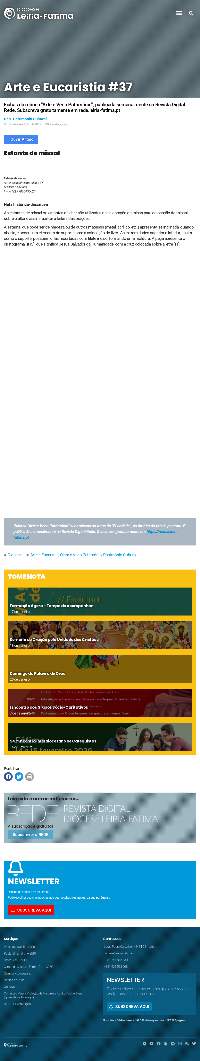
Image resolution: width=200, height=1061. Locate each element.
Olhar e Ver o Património (81, 555)
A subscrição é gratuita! (30, 826)
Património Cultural (120, 555)
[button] (179, 13)
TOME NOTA (27, 576)
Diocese (15, 555)
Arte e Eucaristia (44, 555)
